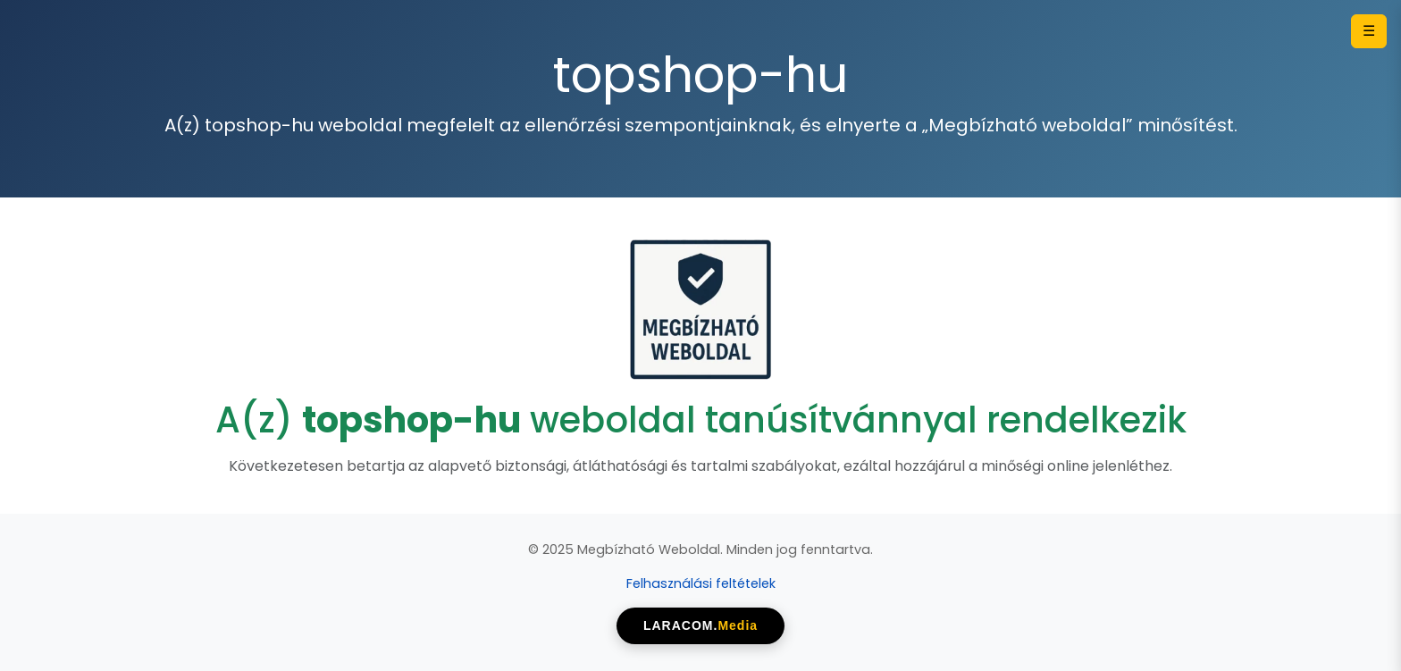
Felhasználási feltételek (701, 583)
